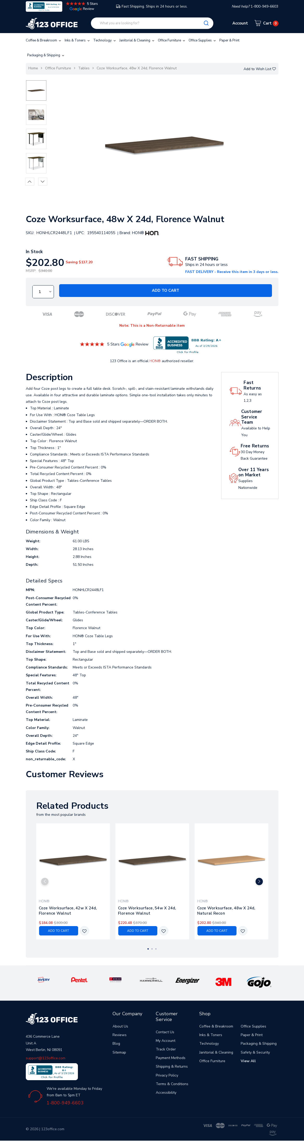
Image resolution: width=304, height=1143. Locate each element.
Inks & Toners (78, 40)
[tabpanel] (73, 881)
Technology (105, 40)
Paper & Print (229, 40)
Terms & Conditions (172, 1083)
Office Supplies (203, 40)
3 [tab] (156, 949)
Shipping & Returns (172, 1066)
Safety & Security (255, 1052)
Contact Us (165, 1032)
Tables (84, 68)
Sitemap (119, 1052)
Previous (29, 181)
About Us (120, 1026)
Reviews (120, 1034)
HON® (155, 360)
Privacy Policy (167, 1075)
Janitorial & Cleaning (137, 40)
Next (42, 181)
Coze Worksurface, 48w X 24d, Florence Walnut (137, 68)
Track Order (166, 1049)
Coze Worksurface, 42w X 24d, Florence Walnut (68, 910)
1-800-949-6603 (65, 1103)
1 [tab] (148, 949)
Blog (116, 1043)
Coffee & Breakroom (44, 40)
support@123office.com (45, 1058)
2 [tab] (152, 949)
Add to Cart (165, 290)
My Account (165, 1040)
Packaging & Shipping (46, 55)
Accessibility (166, 1092)
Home (33, 68)
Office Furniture (172, 40)
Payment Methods (170, 1057)
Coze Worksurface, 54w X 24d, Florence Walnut (147, 910)
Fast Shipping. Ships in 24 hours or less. (152, 6)
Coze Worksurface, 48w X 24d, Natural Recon (226, 910)
